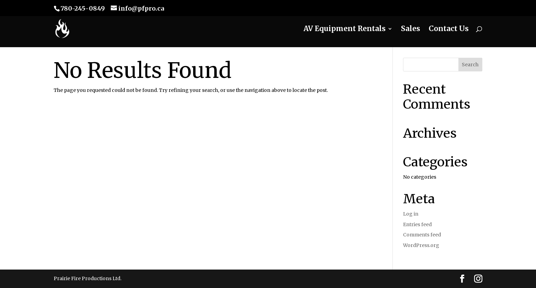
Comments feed (422, 235)
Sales (410, 29)
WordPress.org (421, 245)
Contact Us (449, 29)
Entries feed (417, 224)
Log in (410, 214)
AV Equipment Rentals (345, 29)
